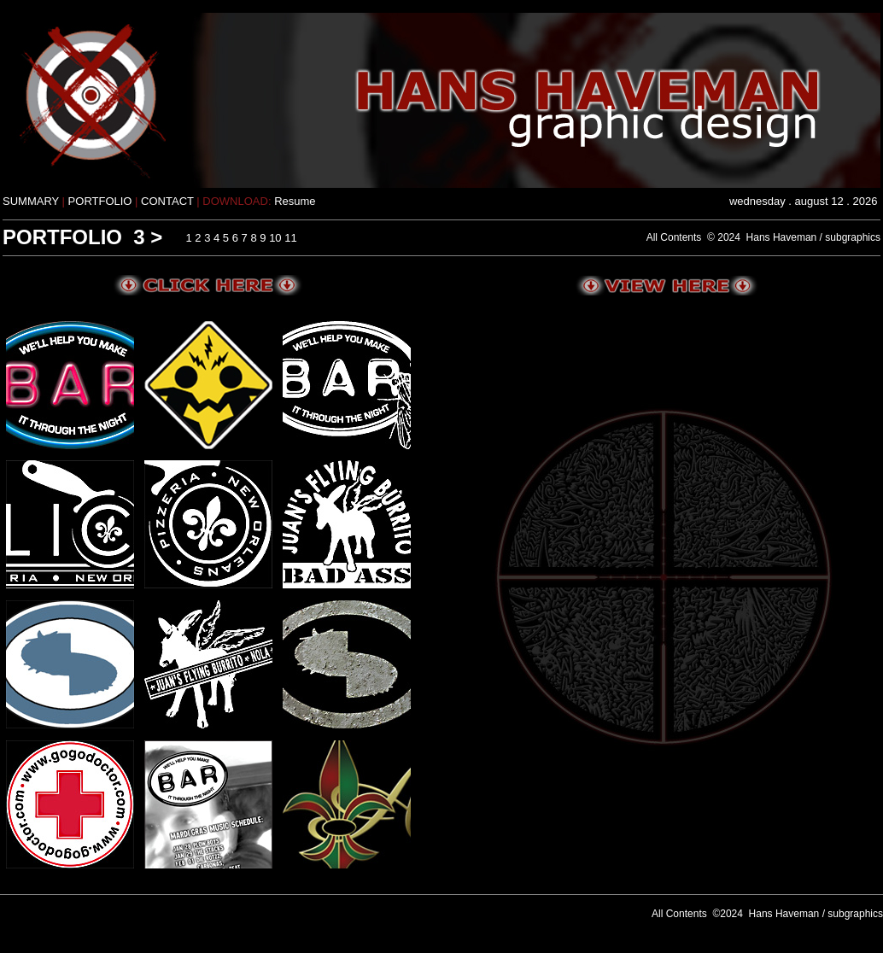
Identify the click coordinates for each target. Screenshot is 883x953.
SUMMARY (32, 201)
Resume (294, 201)
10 (275, 237)
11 (290, 237)
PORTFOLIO (102, 201)
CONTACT (167, 201)
